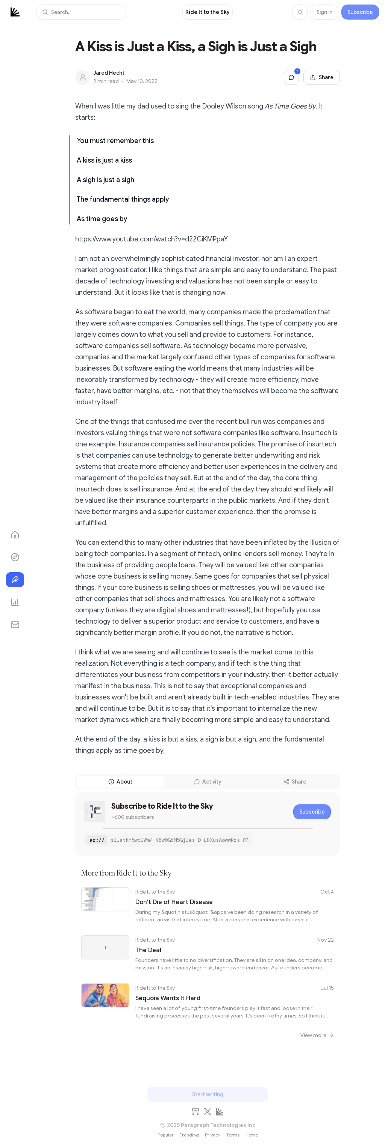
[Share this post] (321, 77)
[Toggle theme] (300, 12)
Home (252, 1135)
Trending (189, 1135)
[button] (81, 12)
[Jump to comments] (291, 77)
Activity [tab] (207, 781)
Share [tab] (294, 781)
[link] (207, 12)
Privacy (212, 1135)
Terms (232, 1135)
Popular (166, 1135)
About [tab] (120, 781)
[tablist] (207, 781)
